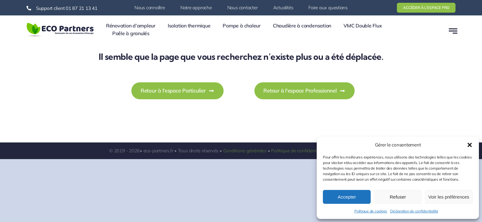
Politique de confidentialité (299, 151)
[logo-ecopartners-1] (60, 24)
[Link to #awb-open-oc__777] (453, 31)
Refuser (398, 196)
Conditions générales (245, 151)
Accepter (347, 196)
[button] (470, 145)
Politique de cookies (370, 211)
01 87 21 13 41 (81, 8)
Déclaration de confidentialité (414, 211)
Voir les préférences (448, 196)
